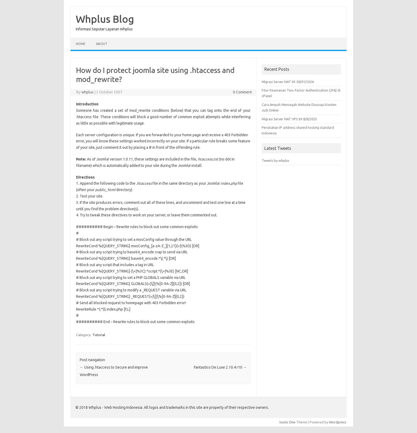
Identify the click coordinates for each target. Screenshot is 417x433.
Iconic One (287, 422)
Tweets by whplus (275, 160)
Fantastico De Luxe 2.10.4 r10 (220, 367)
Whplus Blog (105, 18)
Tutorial (99, 335)
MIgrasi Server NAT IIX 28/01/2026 (288, 82)
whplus (87, 92)
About (101, 44)
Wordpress (337, 422)
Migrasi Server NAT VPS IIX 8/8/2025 (289, 119)
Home (80, 44)
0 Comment (242, 92)
